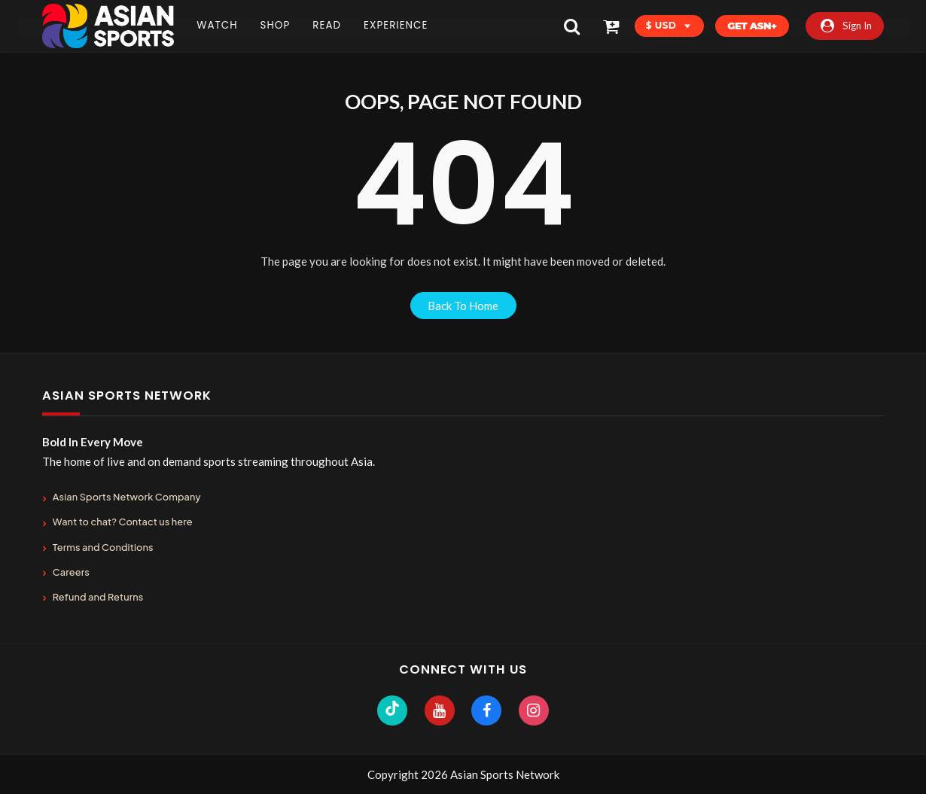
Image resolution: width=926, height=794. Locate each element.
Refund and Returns (98, 597)
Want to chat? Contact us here (123, 522)
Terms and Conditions (103, 547)
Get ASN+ (751, 26)
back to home (463, 305)
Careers (71, 572)
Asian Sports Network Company (127, 497)
